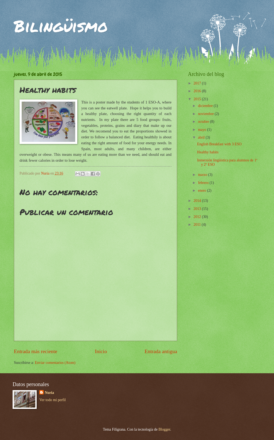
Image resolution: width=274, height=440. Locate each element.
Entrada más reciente (35, 351)
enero (202, 190)
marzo (203, 175)
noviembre (206, 114)
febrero (204, 183)
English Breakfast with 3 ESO (219, 144)
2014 (197, 201)
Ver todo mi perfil (52, 400)
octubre (204, 122)
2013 (197, 209)
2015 (197, 99)
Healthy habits (207, 152)
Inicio (101, 351)
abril (202, 137)
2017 (197, 83)
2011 (197, 225)
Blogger (164, 429)
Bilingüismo (61, 25)
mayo (202, 130)
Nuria (49, 393)
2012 (197, 217)
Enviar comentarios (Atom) (55, 363)
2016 (197, 91)
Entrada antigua (160, 351)
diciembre (206, 106)
